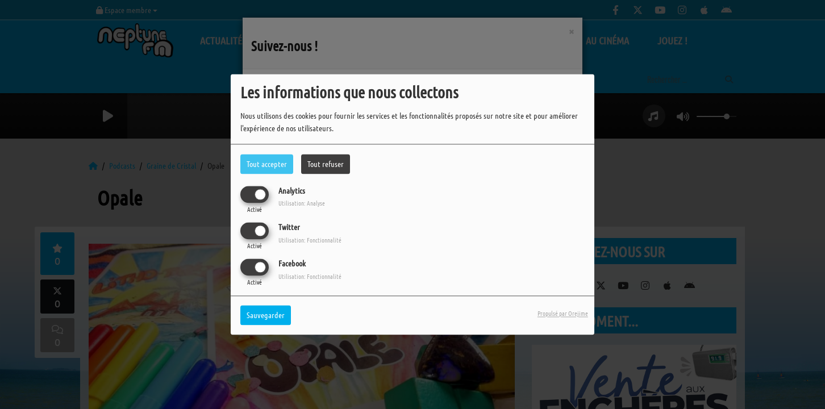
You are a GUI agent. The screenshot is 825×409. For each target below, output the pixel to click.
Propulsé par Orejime (563, 313)
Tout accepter (267, 163)
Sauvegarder (266, 315)
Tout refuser (325, 163)
